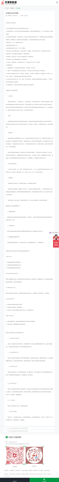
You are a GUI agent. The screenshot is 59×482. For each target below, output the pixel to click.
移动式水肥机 (25, 470)
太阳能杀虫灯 (18, 470)
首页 (8, 8)
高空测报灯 (35, 470)
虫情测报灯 (12, 470)
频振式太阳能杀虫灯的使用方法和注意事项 (19, 430)
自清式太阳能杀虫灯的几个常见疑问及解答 (19, 428)
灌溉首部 (30, 470)
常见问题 (18, 8)
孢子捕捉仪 (41, 470)
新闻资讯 (12, 8)
